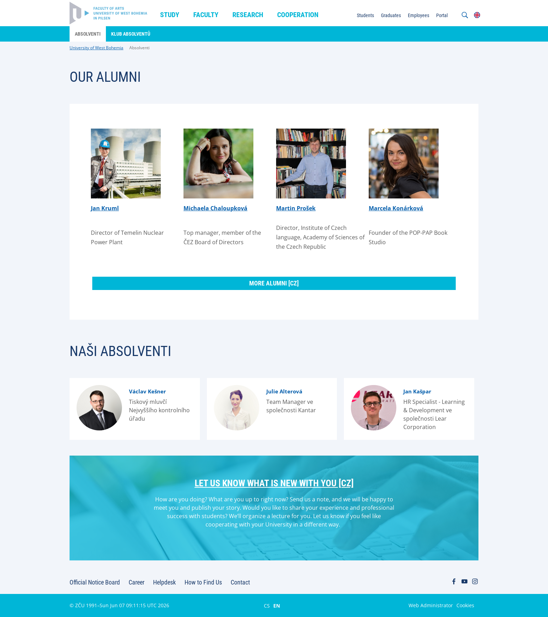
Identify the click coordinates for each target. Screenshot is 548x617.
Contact (240, 582)
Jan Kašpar (417, 391)
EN (276, 605)
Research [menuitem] (247, 14)
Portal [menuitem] (442, 15)
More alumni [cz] (274, 283)
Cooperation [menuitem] (297, 14)
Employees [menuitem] (418, 15)
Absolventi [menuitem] (88, 34)
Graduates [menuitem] (391, 15)
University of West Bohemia (96, 48)
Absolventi (139, 48)
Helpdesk (164, 582)
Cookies (465, 605)
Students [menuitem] (365, 15)
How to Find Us (203, 582)
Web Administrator (431, 605)
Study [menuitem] (169, 14)
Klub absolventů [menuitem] (130, 34)
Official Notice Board (95, 582)
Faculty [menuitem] (205, 14)
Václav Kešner (147, 391)
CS (267, 605)
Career (136, 582)
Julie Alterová (284, 391)
